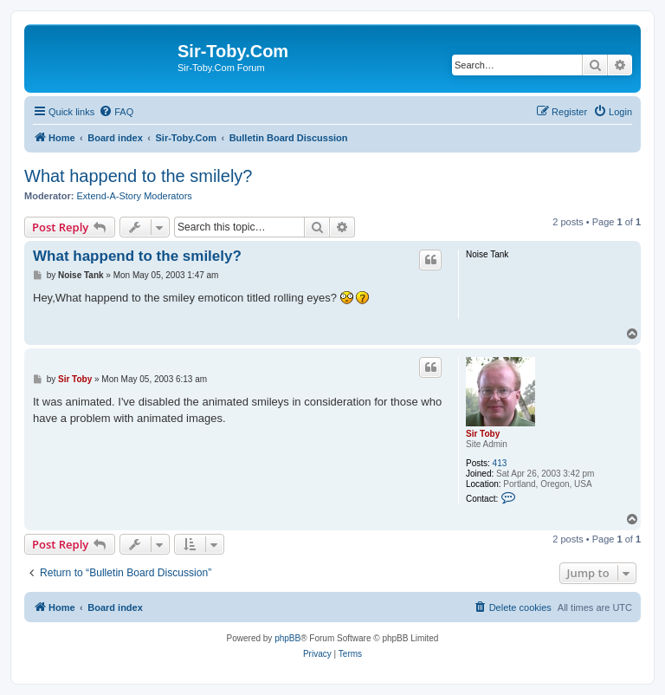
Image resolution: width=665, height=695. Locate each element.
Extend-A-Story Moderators (134, 196)
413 (500, 463)
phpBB (287, 638)
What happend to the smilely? (138, 175)
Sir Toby (483, 433)
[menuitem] (116, 111)
